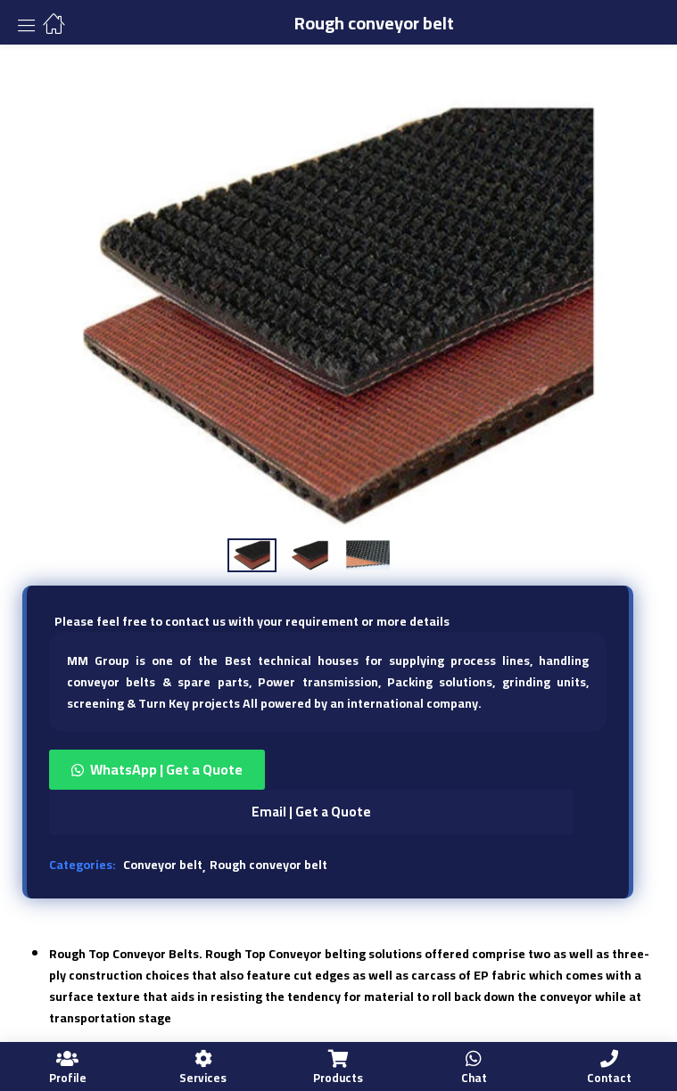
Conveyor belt (162, 864)
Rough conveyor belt (268, 864)
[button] (328, 770)
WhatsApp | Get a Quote (166, 769)
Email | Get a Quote (311, 811)
